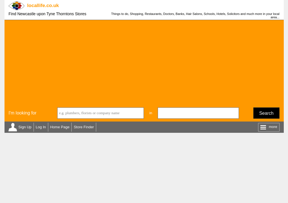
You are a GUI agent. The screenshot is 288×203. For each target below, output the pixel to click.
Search (266, 113)
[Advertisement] (144, 62)
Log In (41, 127)
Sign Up (24, 127)
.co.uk (43, 5)
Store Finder (84, 127)
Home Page (60, 127)
